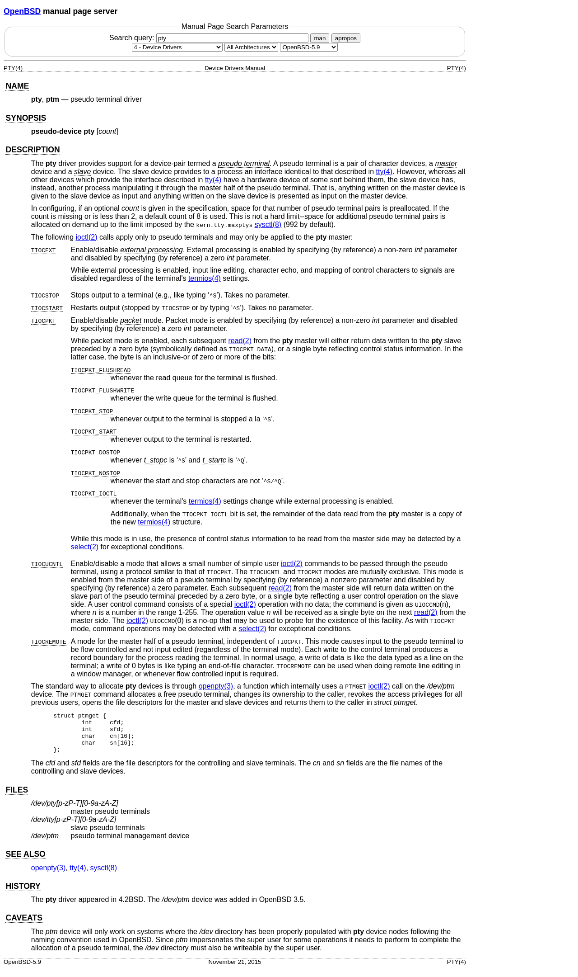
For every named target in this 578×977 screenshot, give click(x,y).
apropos (346, 38)
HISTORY (22, 894)
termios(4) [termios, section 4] (204, 278)
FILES (16, 797)
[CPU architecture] (251, 47)
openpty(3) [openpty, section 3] (216, 686)
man (320, 38)
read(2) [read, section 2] (240, 341)
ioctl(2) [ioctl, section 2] (87, 237)
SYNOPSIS (25, 118)
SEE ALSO (25, 862)
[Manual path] (309, 47)
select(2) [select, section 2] (84, 547)
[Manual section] (177, 47)
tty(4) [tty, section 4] (384, 171)
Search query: (210, 38)
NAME (17, 85)
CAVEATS (23, 925)
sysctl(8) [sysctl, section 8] (268, 224)
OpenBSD (22, 11)
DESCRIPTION (32, 149)
